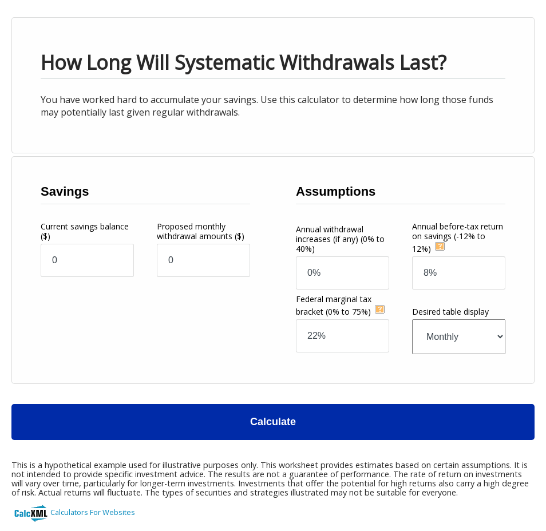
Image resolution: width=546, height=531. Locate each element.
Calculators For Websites (92, 512)
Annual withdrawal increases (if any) (340, 239)
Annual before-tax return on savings (457, 237)
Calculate (273, 421)
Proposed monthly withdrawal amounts (200, 231)
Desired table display (450, 311)
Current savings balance (85, 231)
